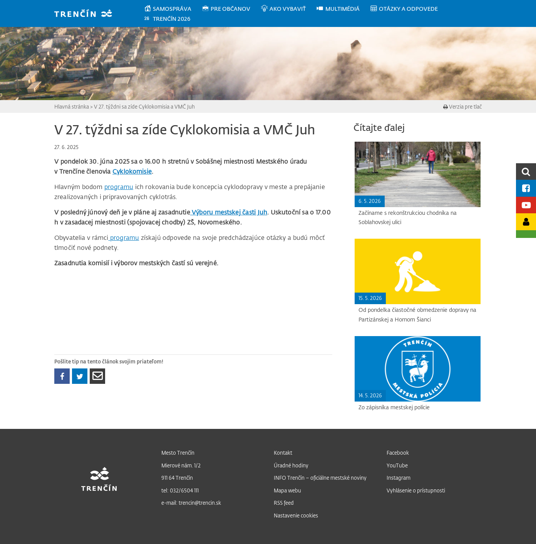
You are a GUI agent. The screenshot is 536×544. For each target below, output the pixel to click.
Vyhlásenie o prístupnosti (416, 490)
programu (118, 187)
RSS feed (284, 502)
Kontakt (283, 452)
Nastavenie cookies (296, 515)
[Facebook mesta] (526, 188)
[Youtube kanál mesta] (526, 205)
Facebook (398, 452)
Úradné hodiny (291, 465)
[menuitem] (172, 9)
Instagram (398, 477)
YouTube (397, 465)
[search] (526, 171)
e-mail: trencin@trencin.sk (191, 502)
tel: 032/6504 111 (180, 490)
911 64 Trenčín (177, 477)
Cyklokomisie (132, 171)
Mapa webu (287, 490)
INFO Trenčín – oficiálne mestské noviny (320, 477)
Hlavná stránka (71, 106)
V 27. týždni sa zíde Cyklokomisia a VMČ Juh (144, 106)
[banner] (86, 14)
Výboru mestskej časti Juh (228, 212)
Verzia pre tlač (462, 106)
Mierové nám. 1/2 (181, 465)
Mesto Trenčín (177, 452)
